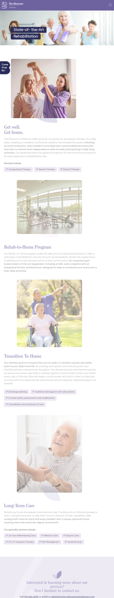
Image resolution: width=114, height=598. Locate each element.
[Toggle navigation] (109, 5)
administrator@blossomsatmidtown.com (70, 595)
